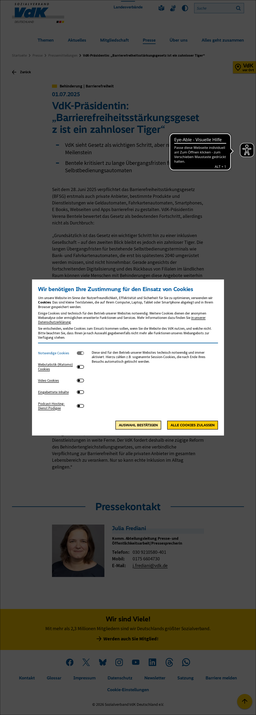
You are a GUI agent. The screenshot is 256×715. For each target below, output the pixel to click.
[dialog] (128, 357)
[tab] (57, 353)
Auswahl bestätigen (138, 425)
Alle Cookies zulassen (193, 425)
